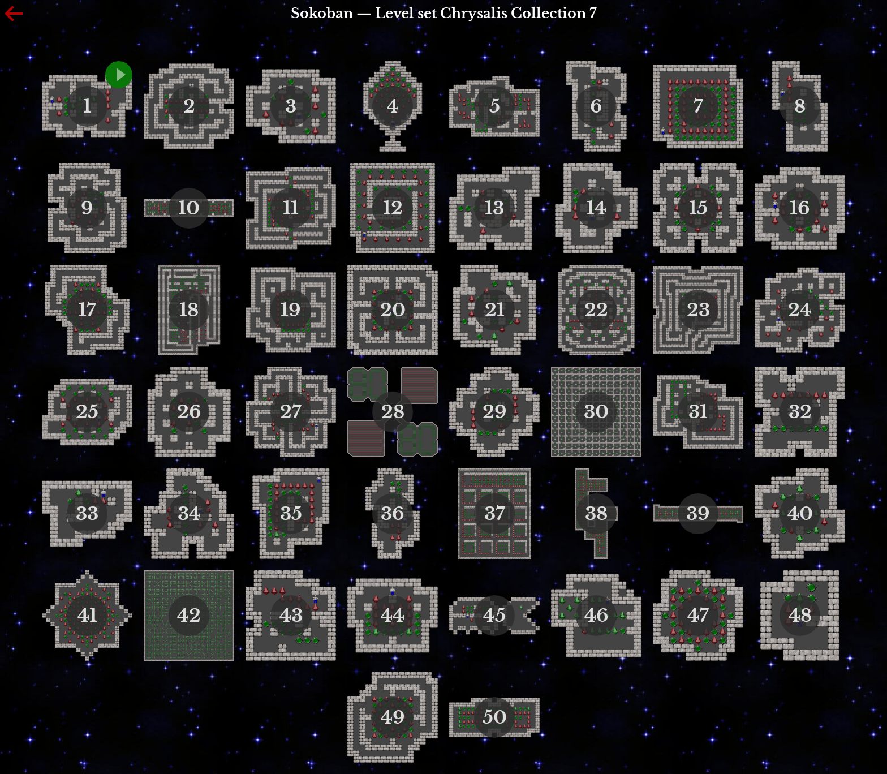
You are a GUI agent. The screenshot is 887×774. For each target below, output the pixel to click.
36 (392, 513)
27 (291, 412)
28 (392, 412)
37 (494, 513)
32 (800, 412)
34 (189, 513)
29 (495, 412)
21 (495, 310)
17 (87, 310)
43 (291, 615)
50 (495, 717)
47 (698, 615)
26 (189, 412)
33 (87, 513)
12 (393, 208)
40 (800, 513)
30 (596, 412)
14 (596, 208)
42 (189, 615)
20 (393, 310)
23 (698, 310)
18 (189, 310)
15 (698, 208)
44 (392, 615)
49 (393, 717)
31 (698, 412)
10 (189, 208)
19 (291, 310)
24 (800, 310)
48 (800, 615)
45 (494, 615)
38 (596, 513)
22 (596, 310)
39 (698, 513)
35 (291, 513)
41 (87, 615)
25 (87, 412)
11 (291, 208)
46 (596, 615)
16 (800, 208)
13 (494, 208)
